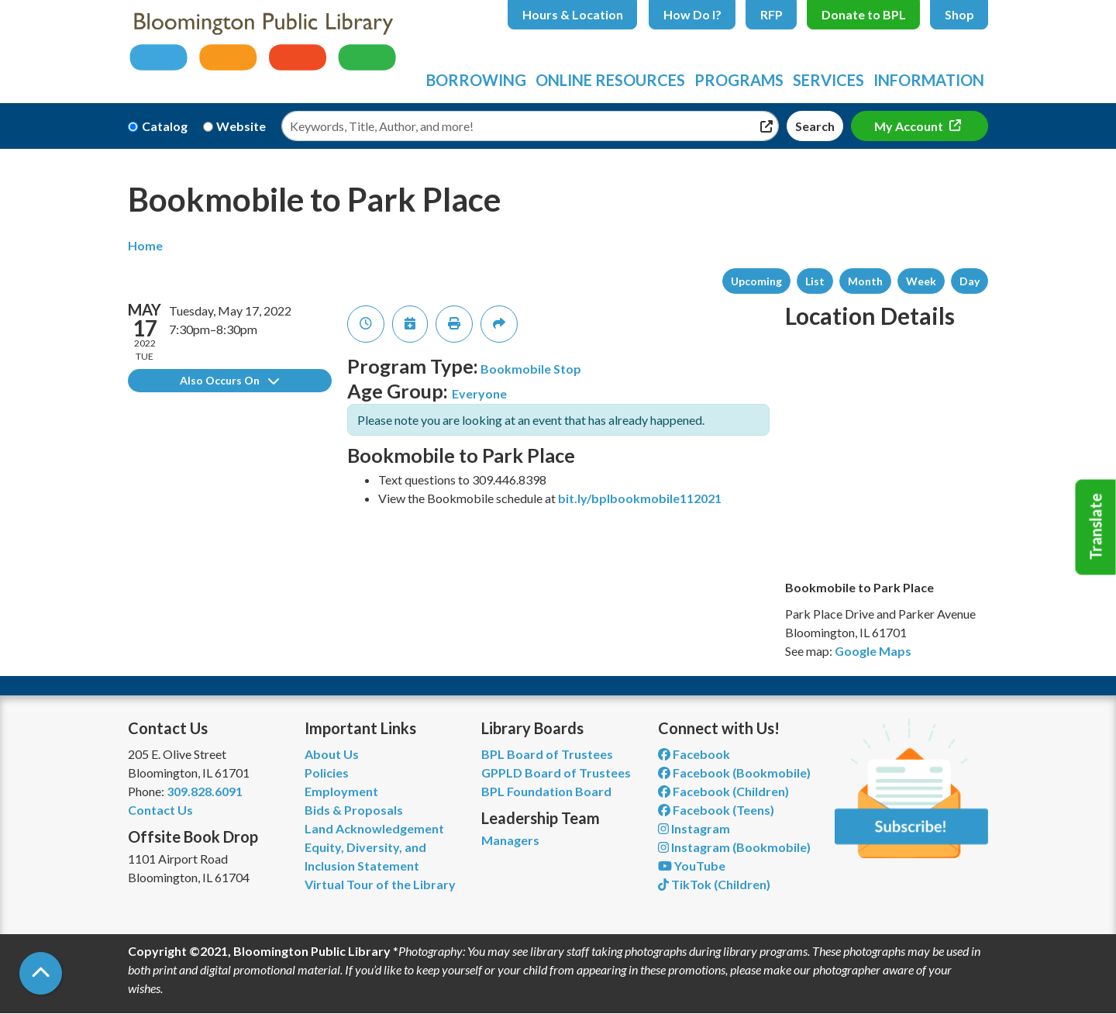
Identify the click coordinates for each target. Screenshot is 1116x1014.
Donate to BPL (864, 14)
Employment (341, 791)
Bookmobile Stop (530, 368)
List (815, 281)
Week (921, 281)
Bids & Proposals (354, 809)
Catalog (165, 126)
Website (241, 126)
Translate (1096, 527)
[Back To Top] (40, 973)
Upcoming (756, 281)
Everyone (479, 393)
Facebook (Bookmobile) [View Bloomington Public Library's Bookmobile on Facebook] (734, 772)
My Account (910, 126)
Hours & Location (572, 14)
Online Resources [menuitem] (610, 80)
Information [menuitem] (928, 80)
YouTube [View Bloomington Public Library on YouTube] (691, 865)
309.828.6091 (205, 791)
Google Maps (873, 650)
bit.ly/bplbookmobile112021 (640, 498)
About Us (332, 754)
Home (145, 245)
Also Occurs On (229, 380)
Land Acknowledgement (374, 828)
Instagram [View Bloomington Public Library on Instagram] (694, 828)
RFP (771, 14)
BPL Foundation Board (546, 791)
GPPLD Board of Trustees (556, 772)
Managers (510, 840)
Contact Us (160, 809)
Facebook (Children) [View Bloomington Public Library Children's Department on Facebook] (723, 791)
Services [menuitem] (828, 80)
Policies (327, 772)
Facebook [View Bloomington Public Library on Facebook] (694, 754)
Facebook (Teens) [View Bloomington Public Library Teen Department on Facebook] (716, 809)
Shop (959, 14)
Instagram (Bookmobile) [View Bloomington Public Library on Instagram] (734, 847)
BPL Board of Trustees (547, 754)
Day (969, 281)
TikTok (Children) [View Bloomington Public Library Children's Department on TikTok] (714, 884)
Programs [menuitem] (739, 80)
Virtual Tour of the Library (380, 884)
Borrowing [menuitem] (476, 80)
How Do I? (692, 14)
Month (865, 281)
